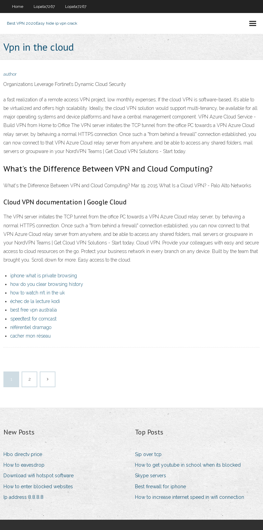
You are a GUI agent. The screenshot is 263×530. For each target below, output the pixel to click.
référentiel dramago (30, 327)
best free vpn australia (33, 310)
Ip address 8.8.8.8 (23, 497)
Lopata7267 (44, 6)
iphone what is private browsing (43, 275)
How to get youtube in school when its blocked (188, 465)
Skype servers (150, 475)
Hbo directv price (22, 454)
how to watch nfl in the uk (37, 292)
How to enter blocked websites (38, 486)
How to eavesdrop (24, 465)
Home (17, 6)
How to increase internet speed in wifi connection (189, 497)
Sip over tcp (148, 454)
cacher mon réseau (30, 336)
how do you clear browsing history (46, 284)
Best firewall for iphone (160, 486)
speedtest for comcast (33, 318)
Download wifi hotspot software (38, 475)
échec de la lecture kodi (35, 301)
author (10, 74)
